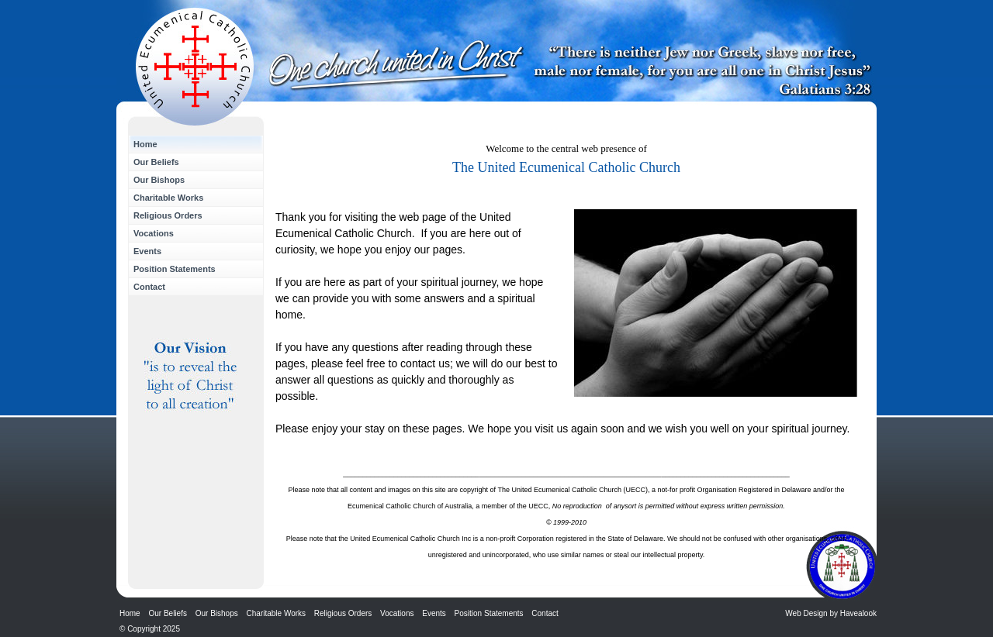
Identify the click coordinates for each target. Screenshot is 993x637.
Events (147, 251)
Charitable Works (168, 197)
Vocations (153, 233)
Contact (149, 286)
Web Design (806, 613)
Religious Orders (167, 215)
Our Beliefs (156, 162)
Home (145, 144)
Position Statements (174, 269)
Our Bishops (159, 179)
